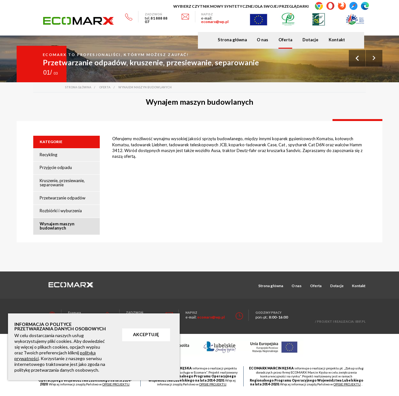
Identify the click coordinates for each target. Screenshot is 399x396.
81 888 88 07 (156, 20)
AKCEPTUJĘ (146, 334)
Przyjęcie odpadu (56, 167)
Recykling (48, 154)
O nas (262, 40)
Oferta (285, 40)
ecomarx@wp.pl (215, 21)
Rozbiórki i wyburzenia (61, 210)
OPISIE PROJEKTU (115, 384)
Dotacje (310, 40)
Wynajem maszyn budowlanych (57, 225)
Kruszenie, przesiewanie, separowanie (62, 182)
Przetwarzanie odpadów (62, 197)
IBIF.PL (360, 321)
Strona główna (232, 40)
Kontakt (337, 40)
